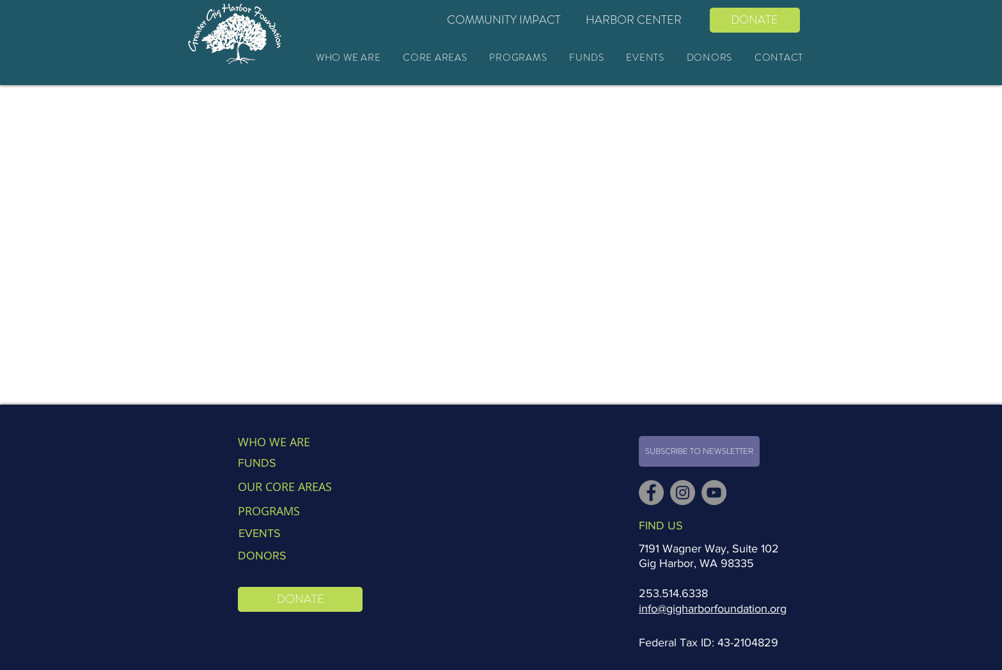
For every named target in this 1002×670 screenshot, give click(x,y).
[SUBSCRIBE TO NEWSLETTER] (699, 451)
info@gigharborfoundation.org (713, 608)
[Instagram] (682, 492)
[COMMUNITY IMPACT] (504, 20)
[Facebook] (651, 492)
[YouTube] (713, 492)
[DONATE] (755, 20)
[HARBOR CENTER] (634, 20)
